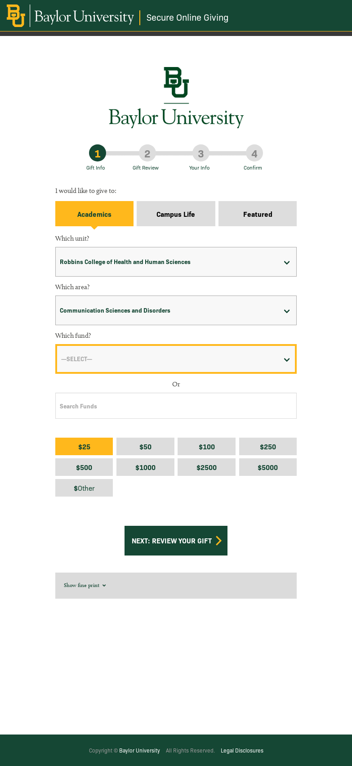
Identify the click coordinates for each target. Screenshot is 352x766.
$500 (84, 467)
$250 (268, 446)
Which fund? (73, 335)
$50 (145, 446)
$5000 (268, 467)
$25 (84, 446)
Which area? (72, 287)
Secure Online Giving (188, 16)
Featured (257, 214)
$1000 (145, 467)
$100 (207, 446)
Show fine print (85, 585)
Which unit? (72, 238)
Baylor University (139, 750)
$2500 (206, 467)
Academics (94, 214)
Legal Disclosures (242, 750)
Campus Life (175, 214)
